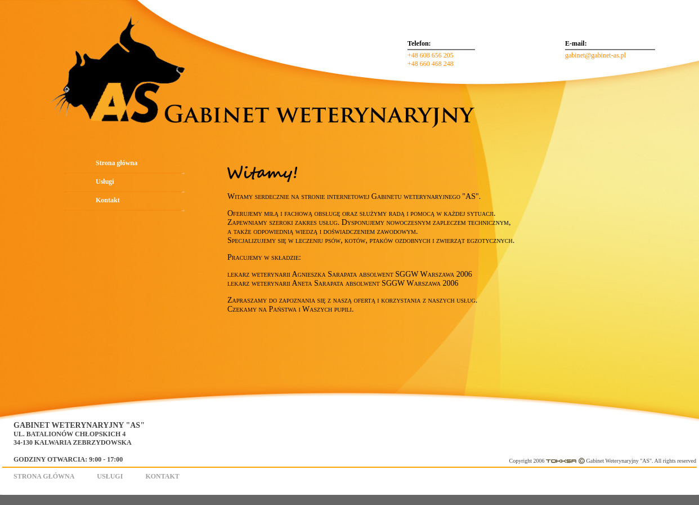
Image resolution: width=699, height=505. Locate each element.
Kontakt (108, 200)
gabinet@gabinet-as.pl (595, 55)
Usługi (105, 181)
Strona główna (116, 163)
